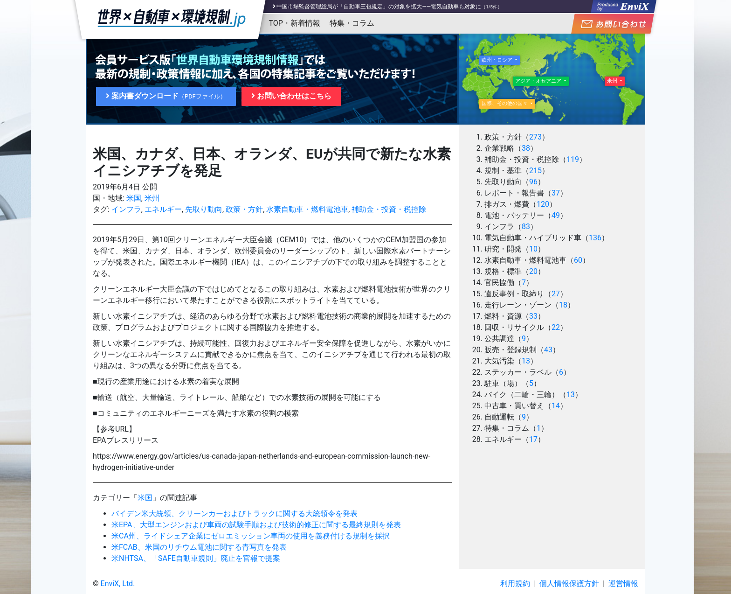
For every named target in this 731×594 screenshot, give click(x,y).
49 (556, 215)
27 (556, 293)
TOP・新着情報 (294, 23)
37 (556, 193)
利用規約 (515, 583)
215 (535, 170)
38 (526, 148)
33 (533, 316)
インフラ (126, 209)
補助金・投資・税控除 (389, 209)
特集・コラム (352, 23)
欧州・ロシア (498, 60)
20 (533, 271)
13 (526, 360)
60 (578, 260)
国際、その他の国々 (505, 103)
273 (535, 137)
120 (543, 204)
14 (556, 405)
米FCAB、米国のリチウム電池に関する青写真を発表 (199, 547)
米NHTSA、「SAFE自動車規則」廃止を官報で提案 (195, 558)
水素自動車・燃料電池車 (307, 209)
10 (533, 249)
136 (595, 237)
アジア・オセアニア (539, 81)
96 (533, 181)
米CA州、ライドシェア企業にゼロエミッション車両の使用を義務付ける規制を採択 (250, 535)
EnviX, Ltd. (118, 583)
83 (526, 226)
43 (548, 349)
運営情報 (623, 583)
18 (563, 304)
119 (572, 159)
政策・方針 (244, 209)
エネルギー (163, 209)
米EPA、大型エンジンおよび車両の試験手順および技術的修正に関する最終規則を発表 (256, 524)
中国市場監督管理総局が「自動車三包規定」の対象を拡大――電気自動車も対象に (378, 6)
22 (556, 327)
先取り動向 (203, 209)
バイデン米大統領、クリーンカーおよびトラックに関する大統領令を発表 (234, 513)
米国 (133, 198)
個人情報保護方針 (569, 583)
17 (533, 439)
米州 (152, 198)
